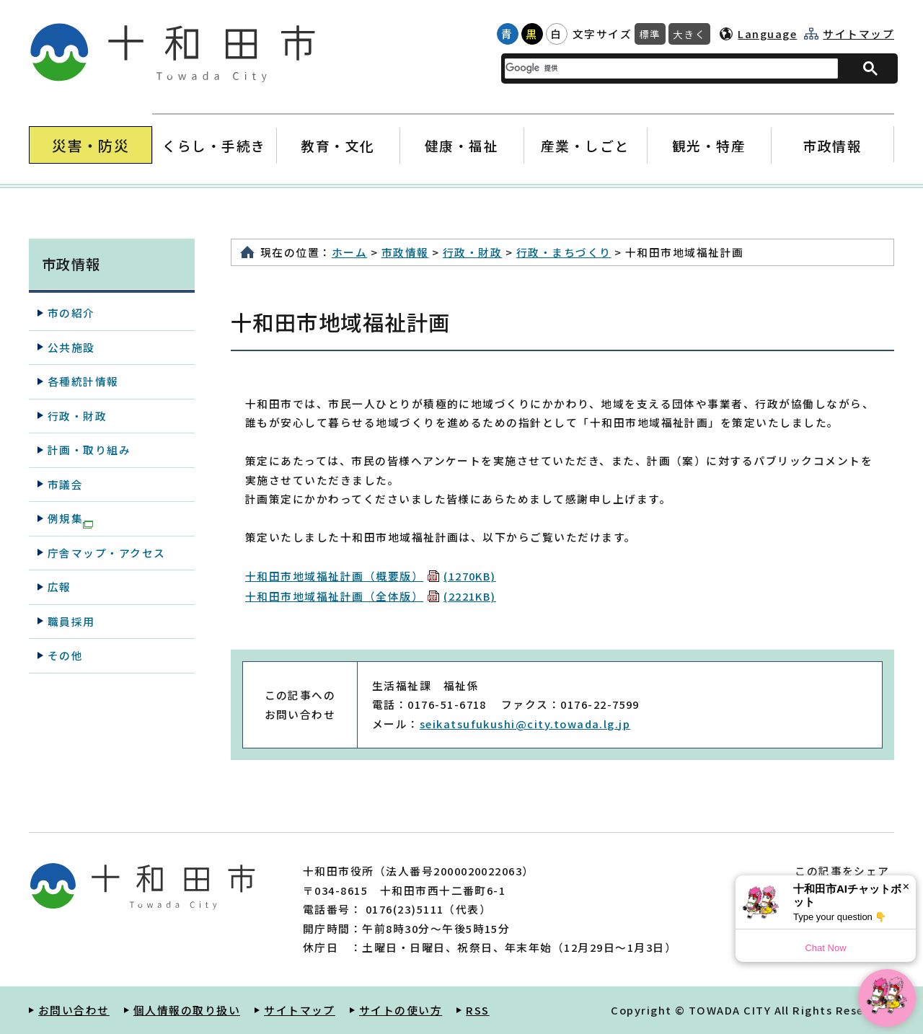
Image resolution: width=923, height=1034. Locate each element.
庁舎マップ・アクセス (107, 552)
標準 (650, 34)
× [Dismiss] (906, 886)
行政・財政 (472, 252)
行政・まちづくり (563, 252)
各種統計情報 (83, 381)
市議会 (65, 484)
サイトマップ (858, 34)
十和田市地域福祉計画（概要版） (370, 575)
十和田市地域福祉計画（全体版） (370, 596)
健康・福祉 (461, 145)
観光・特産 (708, 145)
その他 (65, 655)
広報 (59, 586)
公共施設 (71, 347)
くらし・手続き (214, 145)
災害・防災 (90, 145)
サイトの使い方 (400, 1009)
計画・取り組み (89, 449)
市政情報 (832, 145)
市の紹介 (71, 312)
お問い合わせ (74, 1009)
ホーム (349, 252)
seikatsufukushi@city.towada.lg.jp (525, 723)
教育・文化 (337, 145)
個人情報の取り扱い (186, 1009)
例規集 (70, 519)
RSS (477, 1009)
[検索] (662, 68)
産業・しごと (585, 145)
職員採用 (71, 621)
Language (767, 33)
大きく (689, 34)
